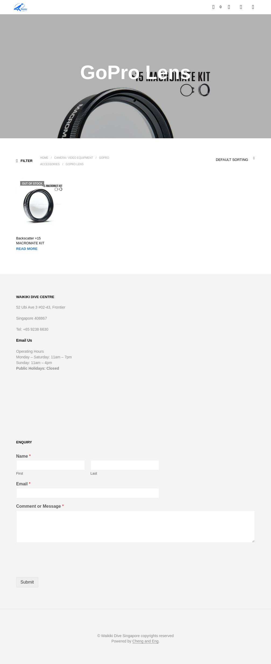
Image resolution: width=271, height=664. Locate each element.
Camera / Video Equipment (74, 157)
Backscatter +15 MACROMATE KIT (38, 240)
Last (93, 473)
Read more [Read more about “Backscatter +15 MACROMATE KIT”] (26, 248)
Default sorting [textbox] (232, 160)
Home (44, 157)
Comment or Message (40, 506)
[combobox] (222, 158)
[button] (216, 7)
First (19, 473)
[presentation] (57, 568)
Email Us (24, 340)
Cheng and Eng (145, 641)
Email (23, 483)
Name (23, 456)
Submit (27, 582)
